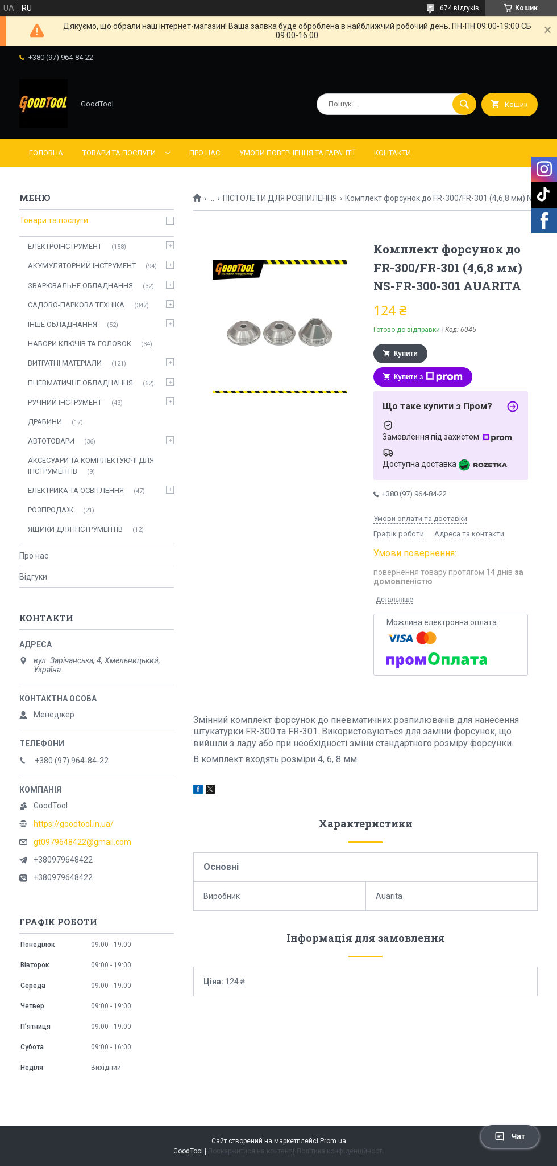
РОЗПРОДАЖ (50, 510)
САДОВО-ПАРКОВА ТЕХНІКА (76, 305)
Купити (406, 354)
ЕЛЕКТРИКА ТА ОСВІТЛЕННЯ (76, 490)
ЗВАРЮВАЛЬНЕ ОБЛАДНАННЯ (80, 285)
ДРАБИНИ (45, 421)
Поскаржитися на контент (250, 1151)
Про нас (204, 153)
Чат (509, 1136)
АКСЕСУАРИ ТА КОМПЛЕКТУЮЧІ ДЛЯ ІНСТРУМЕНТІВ (91, 465)
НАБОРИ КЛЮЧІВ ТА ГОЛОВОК (79, 343)
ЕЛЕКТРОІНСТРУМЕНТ (65, 246)
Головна (46, 153)
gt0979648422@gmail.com (82, 842)
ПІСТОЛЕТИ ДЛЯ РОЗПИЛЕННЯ (280, 198)
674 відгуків (459, 8)
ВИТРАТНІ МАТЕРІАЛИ (65, 363)
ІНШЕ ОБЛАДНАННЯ (62, 324)
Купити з (428, 377)
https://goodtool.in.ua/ (74, 823)
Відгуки (33, 576)
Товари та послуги (119, 153)
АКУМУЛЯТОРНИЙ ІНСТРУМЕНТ (82, 265)
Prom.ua (333, 1141)
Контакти (392, 153)
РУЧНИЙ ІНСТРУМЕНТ (65, 402)
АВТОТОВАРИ (51, 441)
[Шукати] (464, 104)
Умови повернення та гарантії (297, 153)
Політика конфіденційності (340, 1151)
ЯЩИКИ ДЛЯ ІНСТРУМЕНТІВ (75, 529)
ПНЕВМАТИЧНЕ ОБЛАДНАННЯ (80, 383)
